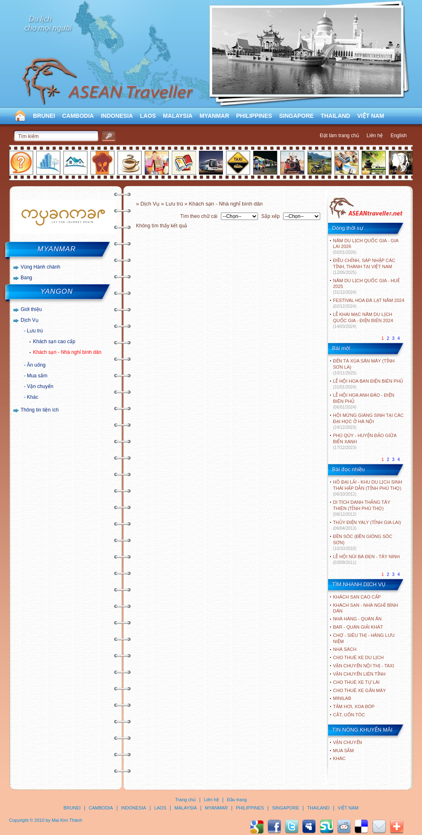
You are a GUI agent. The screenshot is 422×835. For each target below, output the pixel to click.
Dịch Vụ (29, 320)
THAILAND (335, 115)
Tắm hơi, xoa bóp (354, 706)
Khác (32, 397)
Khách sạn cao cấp (54, 341)
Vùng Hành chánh (40, 267)
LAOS (148, 115)
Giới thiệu (31, 309)
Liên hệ (375, 135)
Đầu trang (237, 799)
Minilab (342, 698)
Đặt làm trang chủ (339, 135)
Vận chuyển (40, 386)
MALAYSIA (177, 115)
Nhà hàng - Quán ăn (357, 618)
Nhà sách (344, 649)
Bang (26, 278)
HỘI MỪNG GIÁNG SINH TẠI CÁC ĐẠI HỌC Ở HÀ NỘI (368, 421)
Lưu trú (35, 331)
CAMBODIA (78, 115)
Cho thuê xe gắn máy (359, 690)
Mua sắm (37, 376)
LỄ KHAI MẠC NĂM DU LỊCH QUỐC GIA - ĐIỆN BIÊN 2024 (363, 320)
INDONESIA (117, 115)
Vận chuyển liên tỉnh (359, 673)
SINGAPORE (296, 115)
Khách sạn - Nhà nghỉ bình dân (67, 352)
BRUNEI (44, 115)
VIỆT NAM (370, 115)
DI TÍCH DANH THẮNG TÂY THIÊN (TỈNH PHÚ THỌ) (361, 508)
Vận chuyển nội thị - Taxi (363, 665)
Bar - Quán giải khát (358, 626)
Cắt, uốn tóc (349, 714)
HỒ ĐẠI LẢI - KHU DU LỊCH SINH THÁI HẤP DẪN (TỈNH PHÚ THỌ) (367, 487)
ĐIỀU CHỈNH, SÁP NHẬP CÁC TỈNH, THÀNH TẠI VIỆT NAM (364, 266)
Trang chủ (185, 799)
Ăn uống (36, 365)
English (399, 135)
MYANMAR (214, 115)
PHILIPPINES (254, 115)
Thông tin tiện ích (40, 410)
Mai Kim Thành (67, 820)
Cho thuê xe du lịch (358, 657)
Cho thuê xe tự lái (356, 682)
